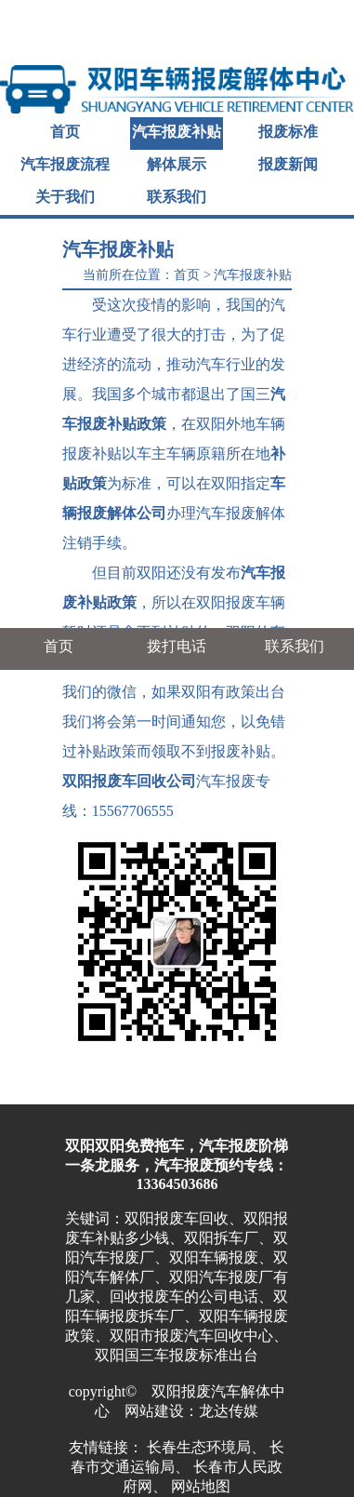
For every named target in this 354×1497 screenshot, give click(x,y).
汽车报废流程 (65, 164)
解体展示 (176, 164)
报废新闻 (288, 164)
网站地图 (200, 1486)
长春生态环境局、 (206, 1447)
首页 (65, 132)
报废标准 (288, 132)
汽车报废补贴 (176, 132)
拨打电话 (176, 646)
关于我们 (65, 197)
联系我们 (176, 197)
